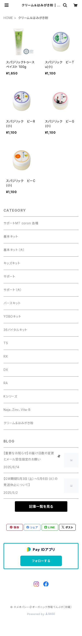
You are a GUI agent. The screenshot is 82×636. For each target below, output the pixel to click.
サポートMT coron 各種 (20, 223)
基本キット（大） (14, 250)
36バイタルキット (15, 330)
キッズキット (11, 263)
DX (5, 370)
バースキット (12, 303)
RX (5, 356)
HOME (8, 18)
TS (5, 343)
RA (5, 383)
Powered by (41, 614)
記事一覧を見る (41, 506)
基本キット (10, 236)
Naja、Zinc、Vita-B (17, 409)
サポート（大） (12, 290)
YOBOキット (12, 316)
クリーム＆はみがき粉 (18, 423)
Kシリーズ (10, 396)
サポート (9, 276)
